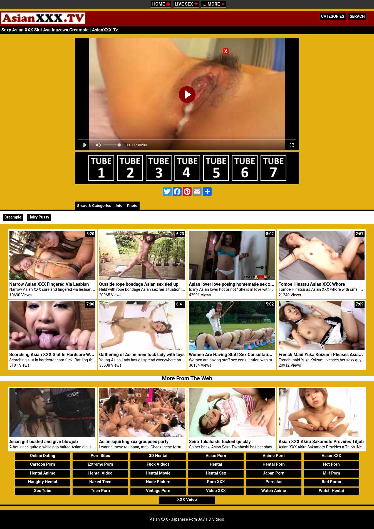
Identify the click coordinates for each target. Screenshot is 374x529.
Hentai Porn (273, 464)
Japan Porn (273, 473)
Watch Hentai (331, 490)
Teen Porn (100, 490)
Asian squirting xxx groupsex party (134, 441)
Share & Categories (94, 205)
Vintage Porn (158, 490)
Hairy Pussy (38, 217)
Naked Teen (100, 481)
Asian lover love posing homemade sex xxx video (238, 284)
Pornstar (274, 481)
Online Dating (42, 455)
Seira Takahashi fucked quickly (220, 441)
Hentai (216, 464)
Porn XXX (216, 481)
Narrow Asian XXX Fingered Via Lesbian (49, 284)
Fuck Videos (158, 464)
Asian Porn (215, 455)
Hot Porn (331, 464)
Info (119, 205)
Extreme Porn (100, 464)
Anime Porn (274, 455)
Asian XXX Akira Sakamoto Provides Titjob (321, 441)
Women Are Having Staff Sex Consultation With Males (242, 354)
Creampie (12, 217)
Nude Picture (158, 481)
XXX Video (187, 499)
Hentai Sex (216, 473)
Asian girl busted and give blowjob (43, 441)
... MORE (213, 4)
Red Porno (331, 481)
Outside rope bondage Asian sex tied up (138, 284)
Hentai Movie (158, 473)
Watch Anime (273, 490)
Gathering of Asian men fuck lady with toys (142, 354)
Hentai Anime (42, 473)
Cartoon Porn (42, 464)
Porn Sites (100, 455)
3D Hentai (158, 455)
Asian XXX (331, 455)
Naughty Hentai (42, 481)
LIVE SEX (186, 4)
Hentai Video (100, 473)
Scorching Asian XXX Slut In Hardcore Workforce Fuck (63, 354)
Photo (132, 205)
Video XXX (216, 490)
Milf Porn (331, 473)
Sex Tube (42, 490)
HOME (161, 4)
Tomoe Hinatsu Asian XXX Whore (312, 284)
